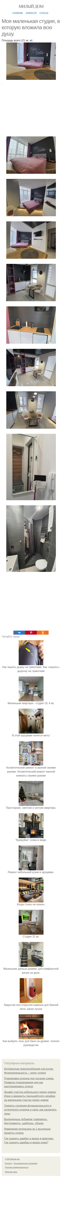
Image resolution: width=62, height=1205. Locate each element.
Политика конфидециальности (16, 1167)
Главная (17, 12)
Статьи (44, 12)
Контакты (8, 1163)
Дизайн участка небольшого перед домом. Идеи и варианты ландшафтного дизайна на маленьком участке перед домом (30, 1096)
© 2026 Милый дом (12, 1159)
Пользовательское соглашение (25, 1163)
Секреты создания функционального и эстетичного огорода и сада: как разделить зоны (30, 1109)
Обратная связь (11, 1172)
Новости (31, 12)
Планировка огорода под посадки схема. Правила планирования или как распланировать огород (29, 1082)
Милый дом (31, 6)
